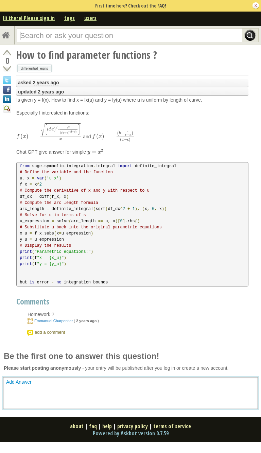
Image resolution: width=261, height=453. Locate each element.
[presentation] (49, 136)
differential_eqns (34, 68)
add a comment (50, 332)
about (77, 426)
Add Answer (19, 382)
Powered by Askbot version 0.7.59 (131, 433)
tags (69, 18)
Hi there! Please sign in (29, 18)
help (107, 426)
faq (93, 426)
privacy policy (132, 426)
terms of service (172, 426)
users (90, 18)
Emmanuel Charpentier (53, 321)
